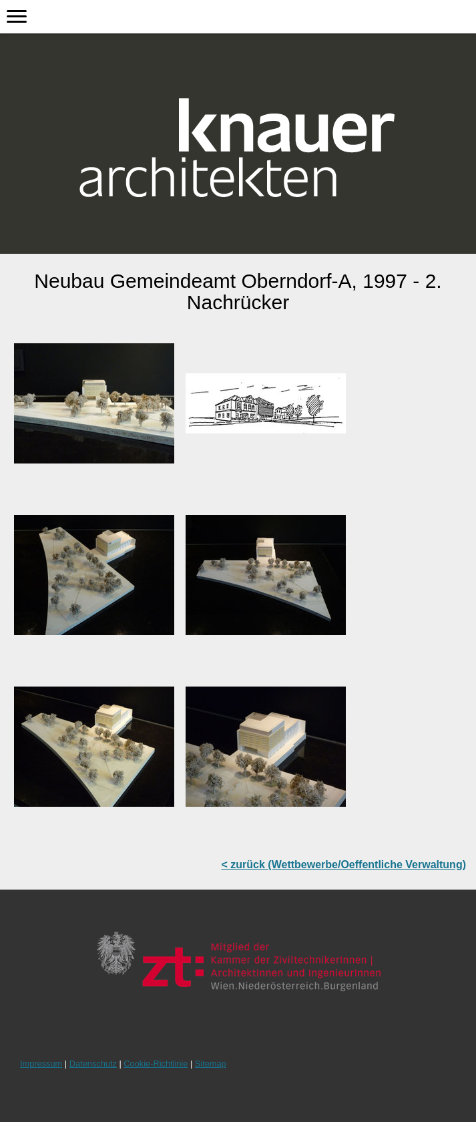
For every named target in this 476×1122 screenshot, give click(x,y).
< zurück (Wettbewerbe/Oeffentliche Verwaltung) (344, 864)
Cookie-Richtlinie (156, 1064)
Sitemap (210, 1064)
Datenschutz (93, 1064)
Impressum (41, 1064)
